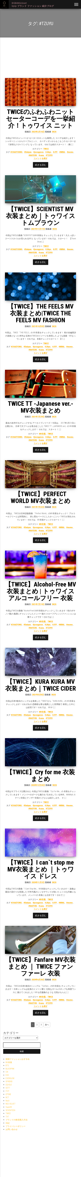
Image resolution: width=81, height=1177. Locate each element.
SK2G (54, 132)
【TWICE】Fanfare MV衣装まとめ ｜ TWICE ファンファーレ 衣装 (40, 966)
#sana (41, 155)
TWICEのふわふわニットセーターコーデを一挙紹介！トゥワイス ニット (40, 118)
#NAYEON (33, 155)
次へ (47, 1024)
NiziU (7, 1100)
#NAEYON (32, 718)
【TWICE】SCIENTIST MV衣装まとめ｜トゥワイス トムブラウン (40, 215)
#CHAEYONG (16, 346)
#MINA (62, 152)
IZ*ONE (8, 1094)
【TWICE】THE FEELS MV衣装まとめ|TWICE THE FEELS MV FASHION (40, 313)
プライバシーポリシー (16, 1126)
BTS (7, 1065)
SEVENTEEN (10, 1110)
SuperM (9, 1107)
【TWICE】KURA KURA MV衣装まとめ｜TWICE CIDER (40, 685)
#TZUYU (49, 155)
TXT (7, 1116)
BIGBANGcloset (19, 3)
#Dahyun (27, 152)
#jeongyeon (38, 152)
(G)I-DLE (9, 1085)
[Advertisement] (40, 59)
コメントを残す (41, 158)
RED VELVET (10, 1104)
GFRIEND (9, 1081)
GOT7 (8, 1088)
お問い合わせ (12, 1129)
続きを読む (40, 165)
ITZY (7, 1091)
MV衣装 (42, 434)
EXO (7, 1075)
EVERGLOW (10, 1078)
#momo (70, 152)
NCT (7, 1097)
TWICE (46, 149)
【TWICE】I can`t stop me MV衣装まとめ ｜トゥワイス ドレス (40, 869)
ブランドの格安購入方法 (16, 1120)
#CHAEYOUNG (16, 152)
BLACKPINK (10, 1069)
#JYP (55, 152)
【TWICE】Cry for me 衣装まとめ (40, 775)
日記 (8, 1123)
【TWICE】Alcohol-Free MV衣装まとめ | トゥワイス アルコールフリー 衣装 (40, 591)
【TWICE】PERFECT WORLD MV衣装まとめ (40, 497)
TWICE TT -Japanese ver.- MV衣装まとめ (40, 407)
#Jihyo (48, 152)
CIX (7, 1072)
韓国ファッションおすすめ (17, 1059)
